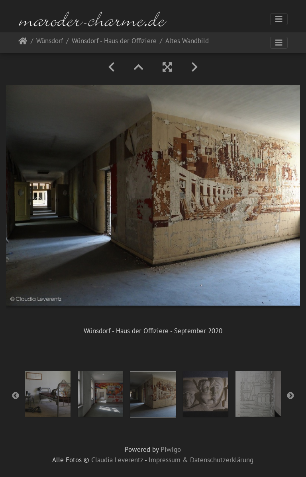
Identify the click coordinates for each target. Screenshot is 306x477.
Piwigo (171, 449)
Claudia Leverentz (117, 459)
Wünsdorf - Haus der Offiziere (114, 41)
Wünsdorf (49, 41)
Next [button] (290, 396)
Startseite (22, 43)
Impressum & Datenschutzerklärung (201, 459)
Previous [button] (16, 396)
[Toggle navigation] (279, 19)
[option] (48, 394)
